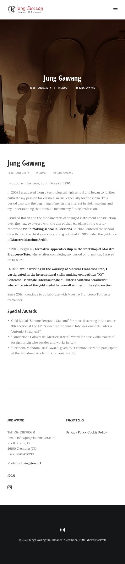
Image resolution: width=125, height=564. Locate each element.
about (65, 88)
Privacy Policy (76, 432)
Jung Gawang (87, 88)
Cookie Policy (97, 432)
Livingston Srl (31, 463)
